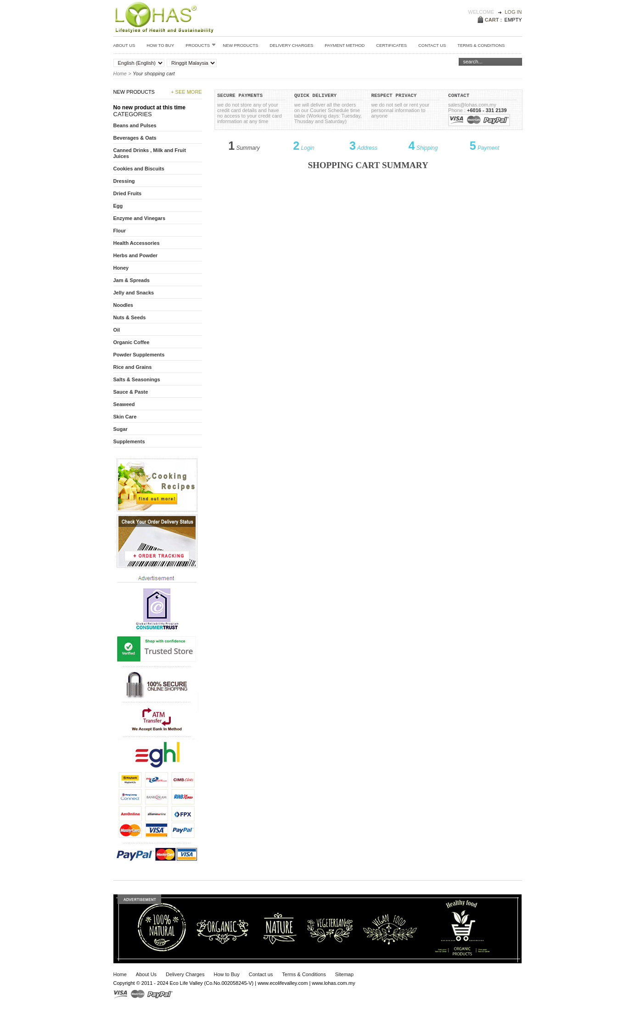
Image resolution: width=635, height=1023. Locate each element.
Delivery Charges (291, 45)
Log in (513, 12)
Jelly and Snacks (133, 292)
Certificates (391, 45)
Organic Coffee (131, 342)
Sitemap (344, 974)
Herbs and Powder (135, 255)
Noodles (123, 305)
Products (200, 45)
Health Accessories (136, 243)
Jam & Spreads (131, 280)
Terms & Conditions (304, 974)
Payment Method (345, 45)
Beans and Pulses (135, 125)
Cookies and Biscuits (138, 168)
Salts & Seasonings (136, 379)
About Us (124, 45)
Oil (116, 330)
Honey (121, 268)
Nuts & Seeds (129, 317)
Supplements (129, 441)
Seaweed (124, 404)
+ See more (186, 92)
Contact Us (432, 45)
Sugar (120, 429)
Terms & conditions (481, 45)
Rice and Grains (132, 367)
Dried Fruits (127, 193)
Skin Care (125, 416)
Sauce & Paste (130, 392)
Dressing (124, 181)
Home (120, 73)
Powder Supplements (139, 354)
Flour (119, 230)
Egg (118, 206)
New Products (240, 45)
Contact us (261, 974)
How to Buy (160, 45)
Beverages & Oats (135, 138)
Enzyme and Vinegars (139, 218)
